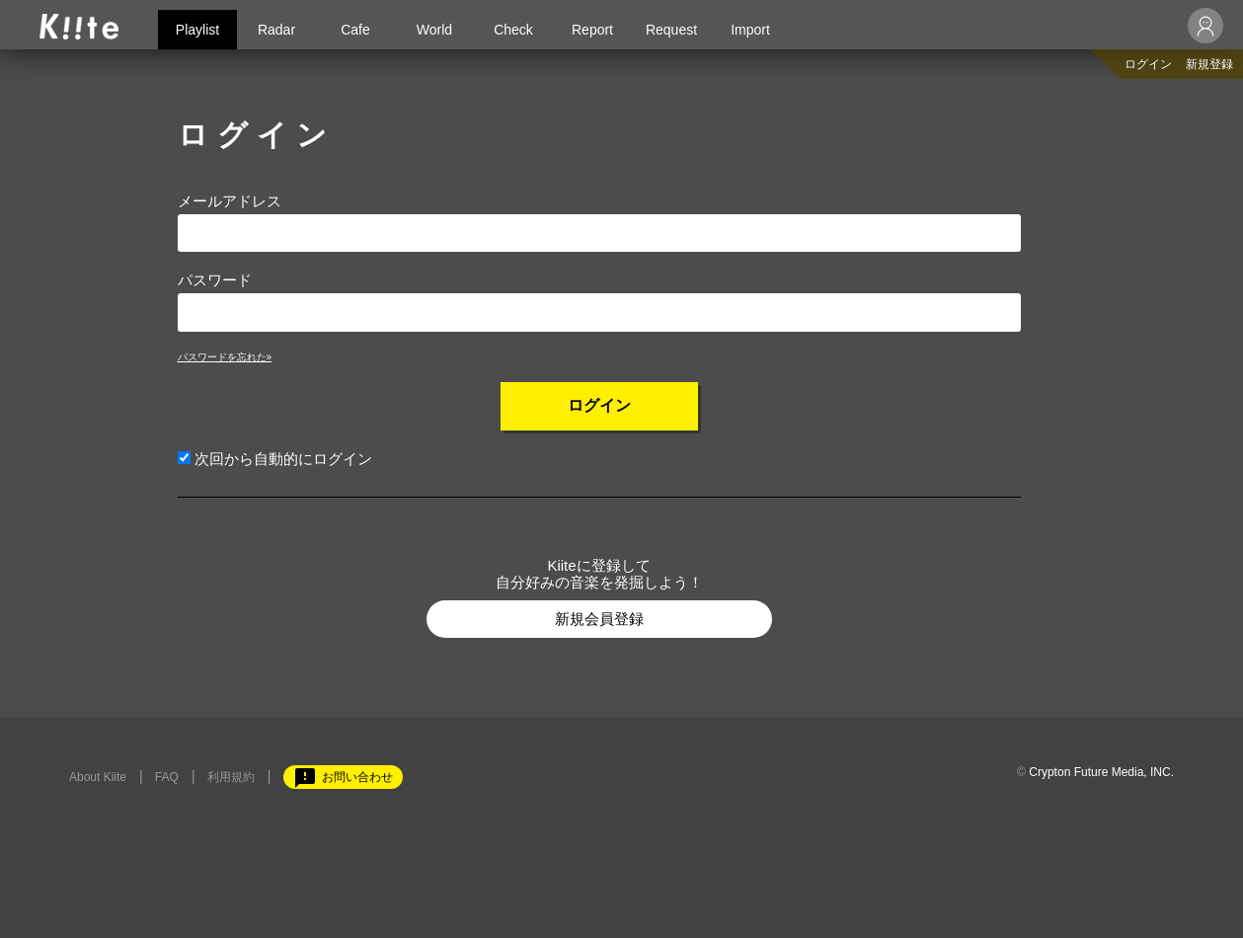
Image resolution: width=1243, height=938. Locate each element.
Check (513, 30)
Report (592, 30)
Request (671, 30)
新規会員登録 (599, 618)
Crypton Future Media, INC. (1101, 772)
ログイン (1148, 64)
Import (750, 30)
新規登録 (1209, 64)
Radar (276, 30)
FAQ (167, 777)
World (434, 30)
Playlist (197, 30)
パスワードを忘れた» (225, 357)
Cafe (355, 30)
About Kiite (97, 777)
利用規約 (231, 777)
